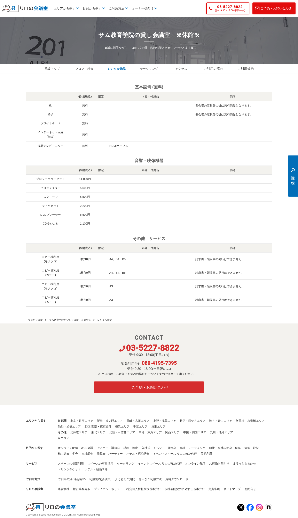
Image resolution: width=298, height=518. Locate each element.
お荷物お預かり (219, 463)
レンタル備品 (117, 68)
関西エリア (172, 432)
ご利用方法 (118, 8)
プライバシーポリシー (108, 489)
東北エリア (98, 432)
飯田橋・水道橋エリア (250, 420)
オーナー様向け (144, 8)
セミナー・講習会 (108, 448)
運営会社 (63, 489)
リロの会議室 (35, 320)
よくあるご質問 (125, 479)
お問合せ (250, 489)
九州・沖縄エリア (221, 432)
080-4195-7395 (159, 363)
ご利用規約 (245, 68)
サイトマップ (232, 489)
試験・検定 (131, 448)
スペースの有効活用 (100, 463)
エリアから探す (66, 8)
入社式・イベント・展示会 (159, 448)
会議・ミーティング (192, 448)
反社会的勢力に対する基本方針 (185, 489)
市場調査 (87, 453)
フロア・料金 (84, 68)
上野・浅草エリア (164, 420)
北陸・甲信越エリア (122, 432)
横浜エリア (122, 426)
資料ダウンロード (176, 479)
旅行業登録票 (81, 489)
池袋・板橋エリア (69, 426)
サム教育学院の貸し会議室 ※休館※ (70, 320)
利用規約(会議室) (100, 479)
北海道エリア (78, 432)
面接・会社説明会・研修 (225, 448)
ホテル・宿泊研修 (137, 453)
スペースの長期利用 (71, 463)
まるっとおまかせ (244, 463)
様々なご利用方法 (150, 479)
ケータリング (149, 68)
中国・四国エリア (194, 432)
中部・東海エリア (150, 432)
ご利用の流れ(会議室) (72, 479)
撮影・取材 (251, 448)
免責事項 (214, 489)
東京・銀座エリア (81, 420)
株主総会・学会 (68, 453)
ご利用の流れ (213, 68)
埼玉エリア (158, 426)
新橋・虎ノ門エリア (110, 420)
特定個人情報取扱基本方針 (143, 489)
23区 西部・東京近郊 (98, 426)
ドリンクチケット (69, 469)
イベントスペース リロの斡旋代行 (175, 453)
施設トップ (52, 68)
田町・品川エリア (137, 420)
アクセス (181, 68)
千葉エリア (140, 426)
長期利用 (206, 453)
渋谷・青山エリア (220, 420)
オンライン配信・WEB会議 (75, 448)
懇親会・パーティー (110, 453)
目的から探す (94, 8)
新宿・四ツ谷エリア (192, 420)
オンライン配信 (195, 463)
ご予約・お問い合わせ (276, 8)
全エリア (63, 438)
